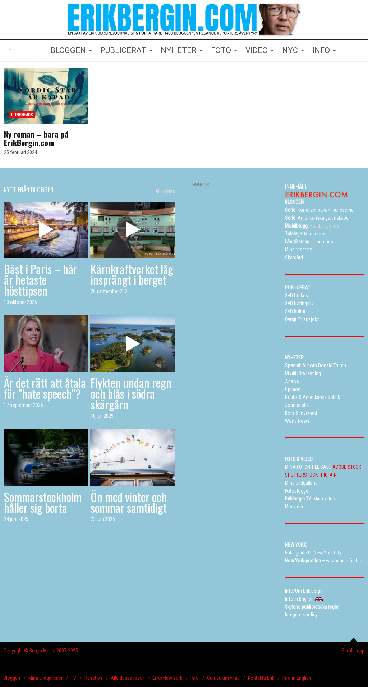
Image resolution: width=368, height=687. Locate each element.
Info (194, 678)
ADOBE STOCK (346, 467)
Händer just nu (312, 226)
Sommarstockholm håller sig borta (43, 502)
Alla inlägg (165, 190)
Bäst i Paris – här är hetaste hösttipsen (40, 279)
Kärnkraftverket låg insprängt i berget (132, 274)
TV (73, 678)
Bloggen (12, 678)
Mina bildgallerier (45, 678)
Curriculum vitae (223, 678)
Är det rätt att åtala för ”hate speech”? (45, 388)
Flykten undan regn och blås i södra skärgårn (131, 393)
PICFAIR (329, 475)
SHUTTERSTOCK (301, 475)
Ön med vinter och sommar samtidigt (129, 502)
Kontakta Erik (261, 678)
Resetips (93, 678)
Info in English (296, 678)
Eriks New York (167, 678)
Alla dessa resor (127, 678)
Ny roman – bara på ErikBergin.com (36, 138)
